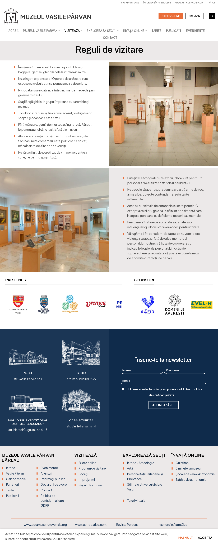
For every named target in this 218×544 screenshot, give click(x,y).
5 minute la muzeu (188, 468)
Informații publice (53, 479)
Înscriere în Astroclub (157, 2)
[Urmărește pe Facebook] (210, 3)
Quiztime (182, 463)
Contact (110, 37)
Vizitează (73, 30)
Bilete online (87, 463)
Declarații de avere (54, 484)
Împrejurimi (87, 479)
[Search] (212, 16)
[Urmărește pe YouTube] (213, 3)
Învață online (135, 30)
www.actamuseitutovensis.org (45, 525)
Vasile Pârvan (15, 473)
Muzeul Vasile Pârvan (41, 30)
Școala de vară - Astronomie (195, 474)
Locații (83, 474)
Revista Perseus (127, 525)
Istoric (10, 468)
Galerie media (16, 479)
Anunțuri (46, 473)
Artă (130, 468)
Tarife (156, 30)
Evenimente (196, 30)
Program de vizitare (92, 468)
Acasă (13, 30)
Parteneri (12, 484)
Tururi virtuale (129, 2)
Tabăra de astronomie (191, 479)
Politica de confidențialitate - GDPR (53, 500)
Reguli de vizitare (90, 485)
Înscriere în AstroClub (173, 525)
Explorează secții (103, 30)
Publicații (174, 30)
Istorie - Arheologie (140, 463)
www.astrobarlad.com (189, 2)
